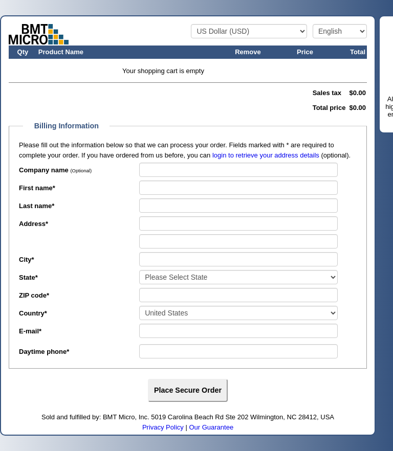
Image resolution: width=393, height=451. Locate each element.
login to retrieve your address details (265, 155)
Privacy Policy (163, 427)
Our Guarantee (211, 427)
